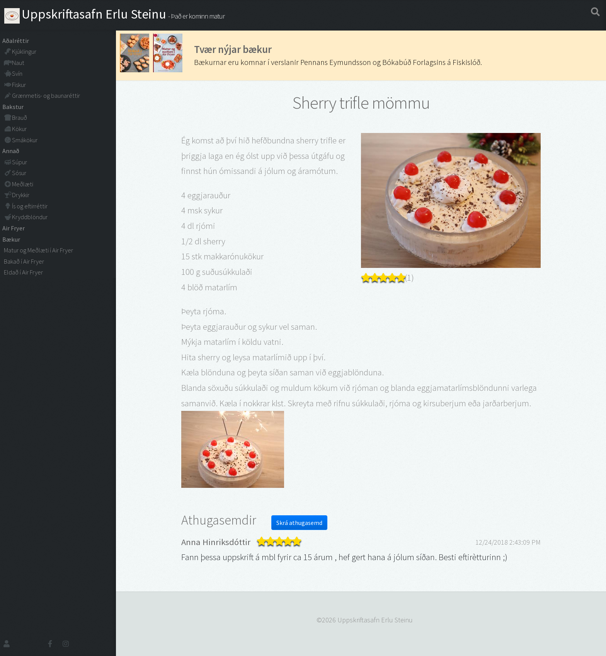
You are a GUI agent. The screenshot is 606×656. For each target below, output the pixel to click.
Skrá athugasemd (299, 523)
